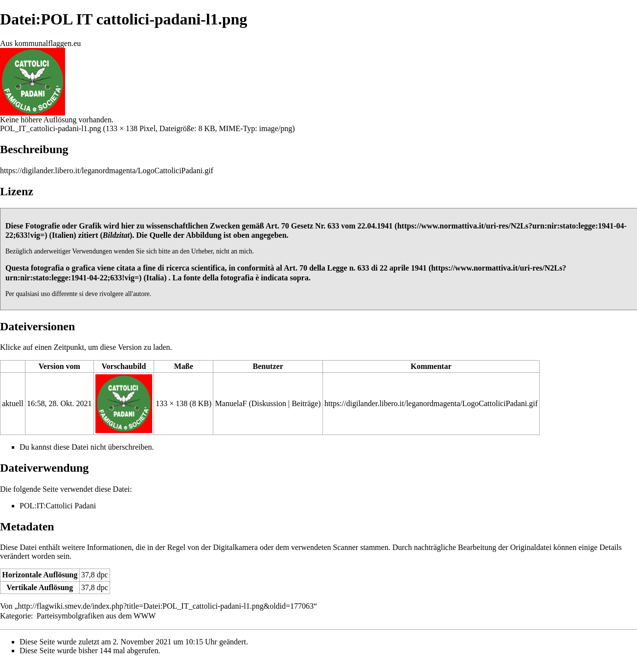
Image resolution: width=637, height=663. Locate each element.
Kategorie (15, 616)
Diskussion (268, 403)
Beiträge (305, 403)
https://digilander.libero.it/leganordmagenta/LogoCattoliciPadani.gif (106, 170)
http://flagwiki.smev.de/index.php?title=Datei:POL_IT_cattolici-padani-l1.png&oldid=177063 (166, 606)
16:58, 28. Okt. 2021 (59, 403)
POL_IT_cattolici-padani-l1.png (50, 128)
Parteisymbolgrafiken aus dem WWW (96, 616)
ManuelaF (231, 403)
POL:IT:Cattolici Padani (58, 506)
